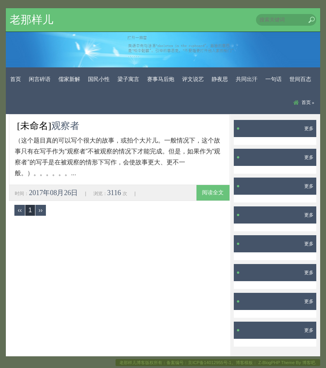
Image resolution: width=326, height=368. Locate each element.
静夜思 (220, 79)
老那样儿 (31, 20)
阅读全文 (213, 192)
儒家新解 (69, 79)
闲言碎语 (40, 79)
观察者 (65, 126)
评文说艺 (193, 79)
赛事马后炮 (160, 79)
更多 (309, 128)
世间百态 (300, 79)
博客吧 (308, 362)
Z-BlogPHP (269, 362)
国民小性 (99, 79)
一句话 (273, 79)
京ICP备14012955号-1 (209, 362)
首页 (15, 79)
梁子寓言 (128, 79)
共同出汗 (247, 79)
